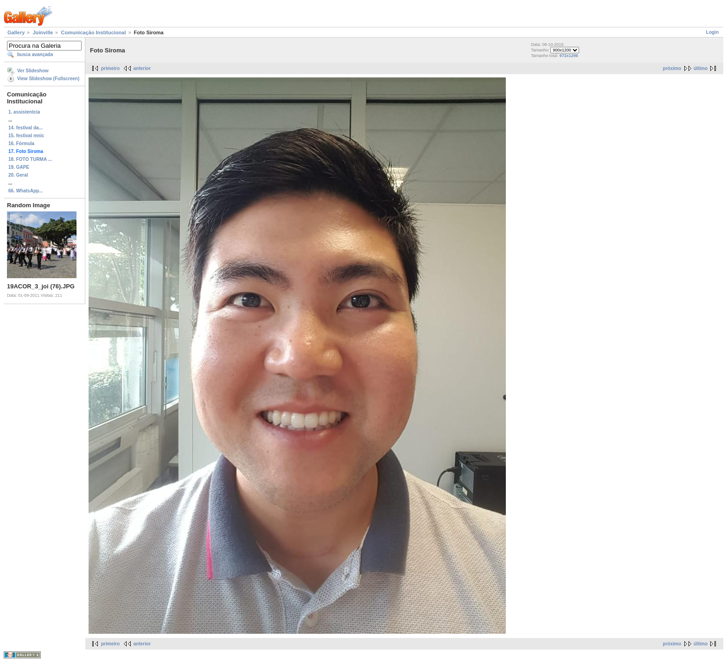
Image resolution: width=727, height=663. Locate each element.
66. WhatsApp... (25, 190)
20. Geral (18, 175)
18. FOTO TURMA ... (30, 159)
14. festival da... (25, 127)
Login (712, 32)
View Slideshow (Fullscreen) (48, 78)
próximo (672, 68)
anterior (142, 68)
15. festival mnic (26, 135)
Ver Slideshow (33, 70)
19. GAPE (18, 167)
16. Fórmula (21, 143)
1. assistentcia (24, 112)
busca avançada (35, 54)
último (701, 68)
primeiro (110, 68)
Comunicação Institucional (93, 32)
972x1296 (569, 55)
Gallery (16, 32)
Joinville (42, 32)
